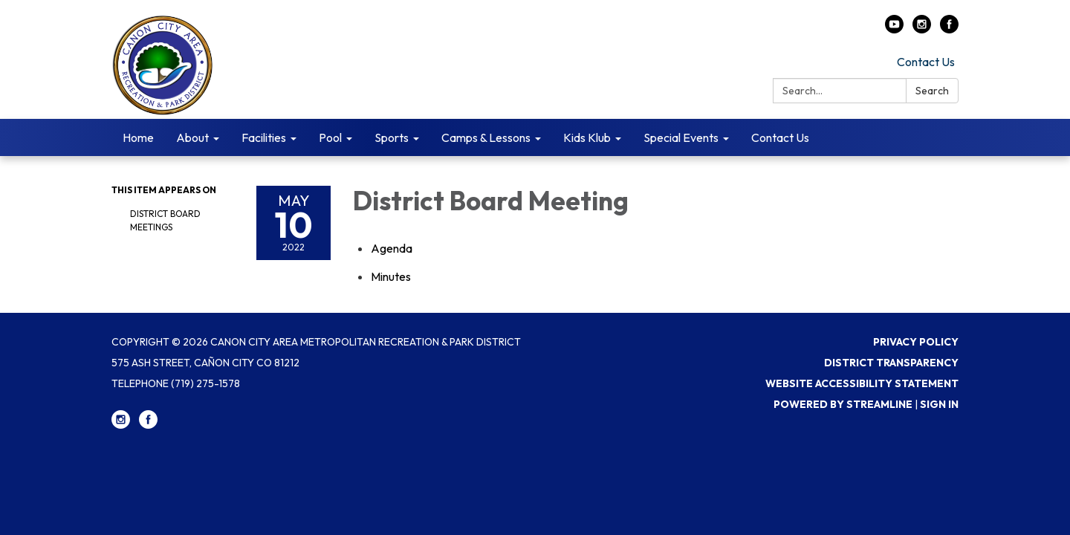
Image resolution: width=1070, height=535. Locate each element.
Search (932, 90)
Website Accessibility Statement (862, 383)
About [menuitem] (192, 137)
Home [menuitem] (138, 137)
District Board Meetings (165, 220)
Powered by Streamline (843, 404)
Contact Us (926, 61)
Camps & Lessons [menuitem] (486, 137)
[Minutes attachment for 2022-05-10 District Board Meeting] (391, 276)
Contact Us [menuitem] (780, 137)
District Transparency (891, 362)
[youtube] (894, 29)
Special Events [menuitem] (681, 137)
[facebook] (949, 29)
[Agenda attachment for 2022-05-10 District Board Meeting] (391, 248)
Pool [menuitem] (330, 137)
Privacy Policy (916, 341)
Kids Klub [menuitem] (587, 137)
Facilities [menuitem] (263, 137)
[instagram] (921, 29)
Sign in (939, 404)
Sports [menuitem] (391, 137)
